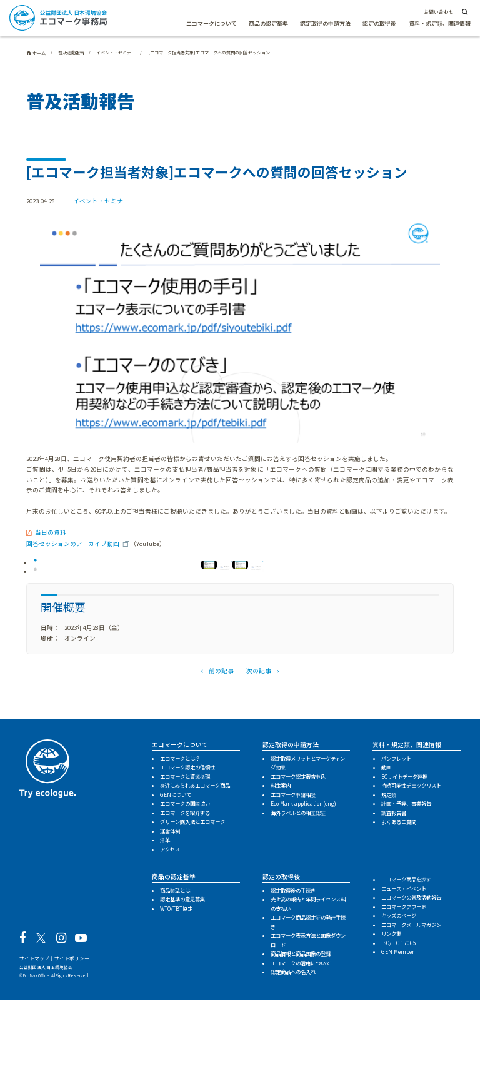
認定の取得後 (379, 23)
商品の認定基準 (268, 23)
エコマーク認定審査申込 (298, 867)
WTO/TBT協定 (176, 999)
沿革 (165, 930)
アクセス (170, 939)
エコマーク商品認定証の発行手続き (308, 1012)
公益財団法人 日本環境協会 (45, 1058)
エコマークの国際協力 (185, 894)
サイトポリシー (71, 1048)
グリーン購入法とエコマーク (192, 912)
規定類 (388, 885)
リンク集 (391, 1024)
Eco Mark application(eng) (303, 894)
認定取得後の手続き (293, 981)
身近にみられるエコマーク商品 (195, 876)
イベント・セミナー (101, 200)
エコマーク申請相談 (293, 885)
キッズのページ (398, 1006)
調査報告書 (393, 903)
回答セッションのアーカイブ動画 (72, 543)
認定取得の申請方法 (325, 23)
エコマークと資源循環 (185, 867)
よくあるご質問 (398, 912)
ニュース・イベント (403, 979)
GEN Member (397, 1042)
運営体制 (170, 921)
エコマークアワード (403, 997)
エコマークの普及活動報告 (411, 988)
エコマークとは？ (180, 849)
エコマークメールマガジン (411, 1015)
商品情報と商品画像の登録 (301, 1044)
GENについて (175, 885)
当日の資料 (50, 532)
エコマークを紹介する (185, 903)
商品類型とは (175, 981)
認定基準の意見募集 (182, 989)
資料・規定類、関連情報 (440, 23)
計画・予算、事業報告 (406, 894)
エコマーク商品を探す (406, 969)
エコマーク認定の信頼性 (187, 857)
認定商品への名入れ (293, 1062)
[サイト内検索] (464, 12)
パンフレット (396, 849)
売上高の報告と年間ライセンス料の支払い (308, 994)
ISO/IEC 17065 (398, 1033)
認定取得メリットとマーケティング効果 (308, 853)
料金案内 (281, 876)
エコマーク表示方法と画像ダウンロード (308, 1030)
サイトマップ (34, 1048)
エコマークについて (211, 23)
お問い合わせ (439, 11)
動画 (386, 857)
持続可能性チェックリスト (411, 876)
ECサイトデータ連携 (404, 867)
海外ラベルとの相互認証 (298, 903)
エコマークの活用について (301, 1053)
